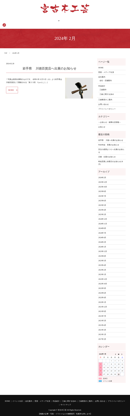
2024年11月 (102, 219)
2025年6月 (102, 196)
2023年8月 (102, 252)
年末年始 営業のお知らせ (108, 141)
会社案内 (51, 21)
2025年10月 (102, 183)
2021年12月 (102, 303)
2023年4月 (102, 261)
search (121, 21)
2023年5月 (102, 256)
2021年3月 (102, 326)
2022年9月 (102, 284)
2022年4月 (102, 293)
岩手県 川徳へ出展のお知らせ (110, 136)
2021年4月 (102, 321)
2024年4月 (102, 233)
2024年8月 (102, 224)
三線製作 (103, 85)
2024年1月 (102, 243)
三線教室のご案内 (69, 21)
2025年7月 (102, 192)
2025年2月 (102, 210)
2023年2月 (102, 266)
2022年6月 (102, 289)
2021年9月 (102, 307)
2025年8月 (102, 187)
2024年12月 (102, 215)
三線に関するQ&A (90, 21)
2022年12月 (102, 275)
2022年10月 (102, 279)
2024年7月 (102, 229)
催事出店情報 (23, 21)
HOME (10, 21)
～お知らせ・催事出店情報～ (109, 118)
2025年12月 (102, 178)
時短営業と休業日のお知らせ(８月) (110, 158)
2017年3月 (102, 335)
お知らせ (101, 123)
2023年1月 (102, 270)
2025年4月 (102, 206)
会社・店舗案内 (106, 76)
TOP (5, 49)
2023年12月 (102, 247)
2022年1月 (102, 298)
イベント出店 (17, 397)
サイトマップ (66, 400)
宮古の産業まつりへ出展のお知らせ (111, 146)
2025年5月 (102, 201)
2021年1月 (102, 330)
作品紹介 (38, 21)
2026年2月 (102, 173)
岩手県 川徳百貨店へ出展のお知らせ (50, 64)
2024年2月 (102, 238)
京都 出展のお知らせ (107, 153)
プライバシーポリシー (107, 105)
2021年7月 (102, 312)
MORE (11, 86)
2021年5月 (102, 316)
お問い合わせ (109, 21)
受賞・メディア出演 (106, 68)
